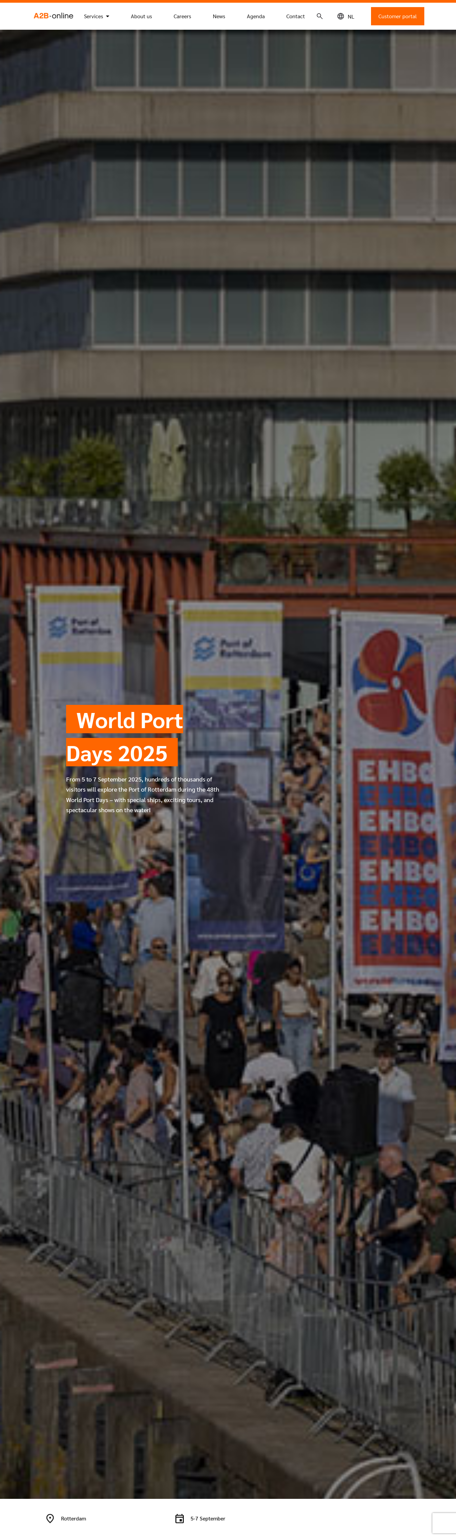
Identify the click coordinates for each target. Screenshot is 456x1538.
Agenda (256, 16)
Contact (295, 16)
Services (93, 16)
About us (141, 16)
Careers (182, 16)
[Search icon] (320, 16)
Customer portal (397, 16)
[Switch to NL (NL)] (351, 16)
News (219, 16)
